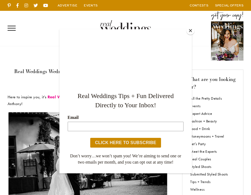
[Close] (190, 31)
